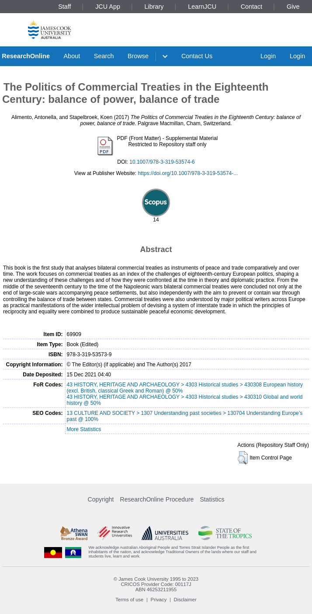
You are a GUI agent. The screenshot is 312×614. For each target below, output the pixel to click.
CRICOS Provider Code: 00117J (156, 584)
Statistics (212, 499)
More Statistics (84, 429)
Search (104, 56)
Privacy (159, 599)
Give (293, 6)
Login (268, 56)
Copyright (101, 499)
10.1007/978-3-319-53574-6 (161, 162)
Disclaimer (185, 599)
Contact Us (196, 56)
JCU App (107, 6)
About (72, 56)
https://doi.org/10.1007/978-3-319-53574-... (188, 173)
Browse (138, 56)
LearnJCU (202, 6)
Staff (64, 6)
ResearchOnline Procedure (157, 499)
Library (154, 6)
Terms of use (129, 599)
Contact (252, 6)
